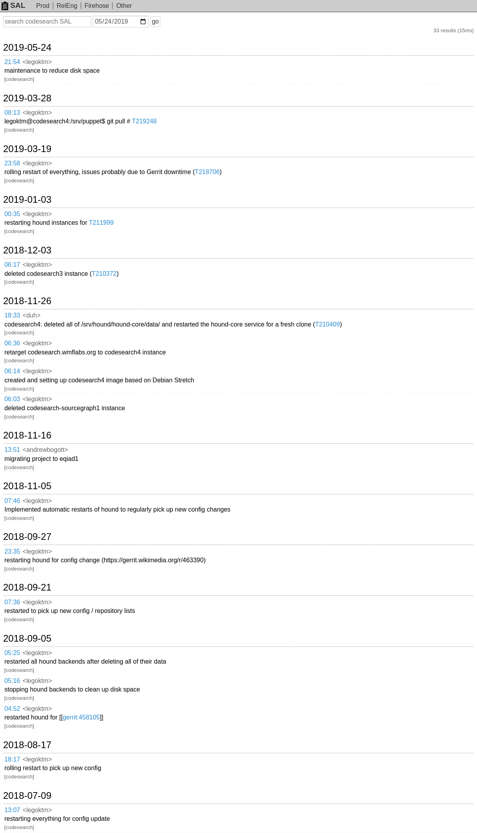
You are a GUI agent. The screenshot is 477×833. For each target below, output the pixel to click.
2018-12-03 (27, 250)
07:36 (12, 602)
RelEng (67, 5)
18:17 (12, 759)
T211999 (101, 222)
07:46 (12, 500)
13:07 (12, 810)
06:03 (12, 399)
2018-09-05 (27, 638)
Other (124, 5)
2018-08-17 (27, 745)
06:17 (12, 264)
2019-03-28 (27, 98)
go (155, 21)
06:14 (12, 371)
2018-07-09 (27, 796)
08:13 (12, 112)
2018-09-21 (27, 587)
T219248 (144, 121)
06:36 (12, 343)
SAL (13, 5)
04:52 (12, 708)
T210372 (104, 273)
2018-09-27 (27, 537)
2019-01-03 (27, 199)
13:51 (12, 449)
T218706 (207, 172)
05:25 (12, 653)
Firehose (96, 5)
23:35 (12, 551)
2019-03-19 (27, 149)
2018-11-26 (27, 301)
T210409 (327, 324)
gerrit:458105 (81, 717)
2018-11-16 (27, 435)
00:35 (12, 214)
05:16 (12, 680)
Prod (43, 5)
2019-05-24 (27, 47)
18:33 (12, 315)
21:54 (12, 62)
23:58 (12, 163)
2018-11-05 (27, 486)
